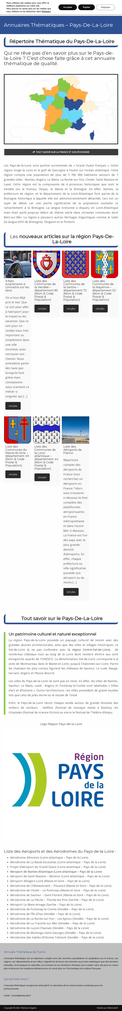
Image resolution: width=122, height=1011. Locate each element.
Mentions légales (28, 1008)
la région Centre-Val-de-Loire (88, 650)
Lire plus (13, 405)
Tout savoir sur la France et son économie (61, 152)
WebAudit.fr (112, 1008)
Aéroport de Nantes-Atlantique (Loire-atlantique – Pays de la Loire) (56, 871)
